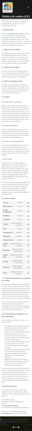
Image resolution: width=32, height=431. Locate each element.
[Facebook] (13, 427)
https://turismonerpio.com (15, 33)
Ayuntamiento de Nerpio (8, 419)
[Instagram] (18, 427)
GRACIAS (3, 424)
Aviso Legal (11, 421)
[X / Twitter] (16, 427)
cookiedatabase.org (7, 413)
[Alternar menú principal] (28, 7)
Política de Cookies (21, 421)
